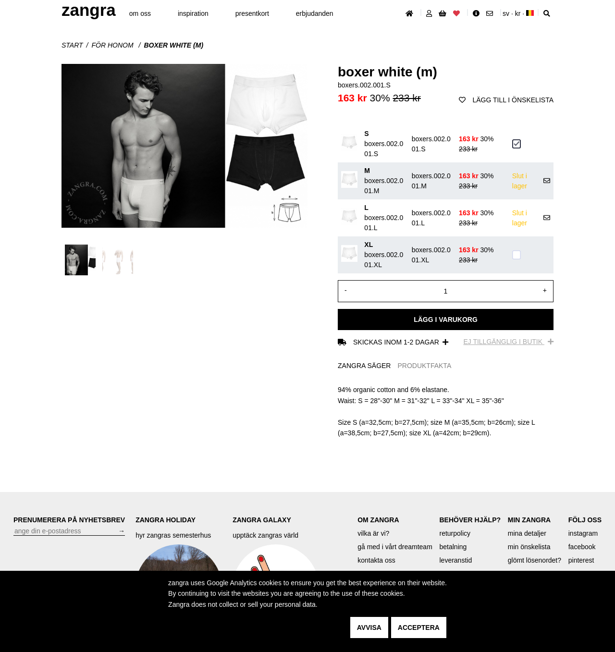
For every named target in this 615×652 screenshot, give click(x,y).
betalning (453, 547)
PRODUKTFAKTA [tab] (424, 365)
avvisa (369, 627)
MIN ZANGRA (529, 520)
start (72, 45)
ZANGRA (89, 9)
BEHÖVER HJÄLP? (470, 520)
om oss (140, 13)
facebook (582, 547)
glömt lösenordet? (534, 560)
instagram (583, 533)
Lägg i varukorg (446, 319)
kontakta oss (376, 560)
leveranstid (455, 560)
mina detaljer (527, 533)
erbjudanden (314, 13)
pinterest (581, 560)
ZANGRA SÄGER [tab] (364, 365)
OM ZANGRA (378, 520)
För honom (113, 45)
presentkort (252, 13)
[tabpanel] (446, 411)
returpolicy (454, 533)
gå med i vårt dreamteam (394, 547)
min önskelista (529, 547)
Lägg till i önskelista (506, 100)
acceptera (419, 627)
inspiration (193, 13)
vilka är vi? (373, 533)
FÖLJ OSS (585, 520)
